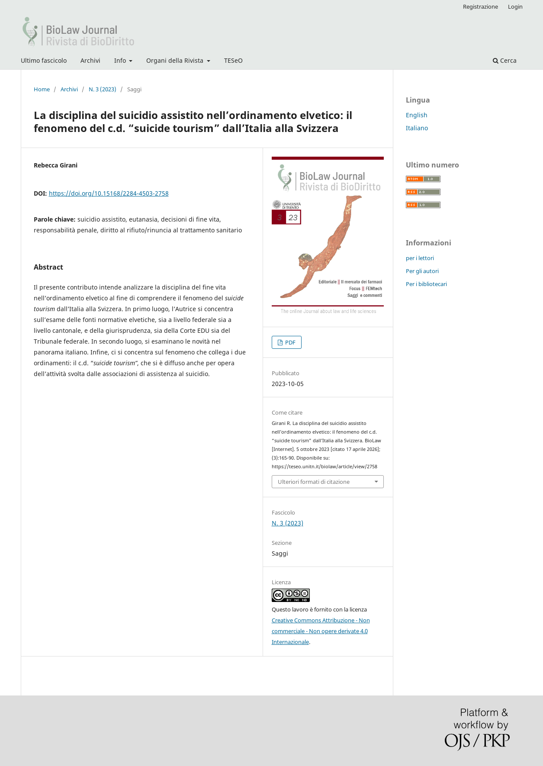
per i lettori (420, 258)
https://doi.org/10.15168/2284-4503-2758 (109, 193)
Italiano (417, 128)
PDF (290, 342)
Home (42, 89)
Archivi (90, 60)
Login (515, 6)
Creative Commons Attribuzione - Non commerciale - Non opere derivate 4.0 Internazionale (321, 631)
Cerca (505, 60)
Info (121, 60)
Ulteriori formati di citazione (314, 482)
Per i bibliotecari (426, 284)
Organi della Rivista (175, 60)
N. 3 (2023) (102, 89)
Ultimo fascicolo (44, 60)
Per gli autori (422, 271)
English (416, 115)
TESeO (233, 60)
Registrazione (480, 6)
